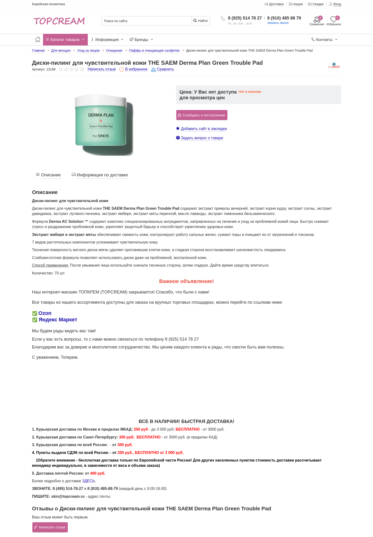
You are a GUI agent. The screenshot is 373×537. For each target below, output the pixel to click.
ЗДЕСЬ (88, 481)
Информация (107, 39)
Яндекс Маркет (58, 320)
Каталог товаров (65, 39)
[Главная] (37, 39)
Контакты (325, 39)
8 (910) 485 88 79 (284, 18)
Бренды (141, 39)
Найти (200, 20)
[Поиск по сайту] (146, 21)
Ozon (45, 313)
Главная (38, 50)
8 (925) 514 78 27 (245, 18)
